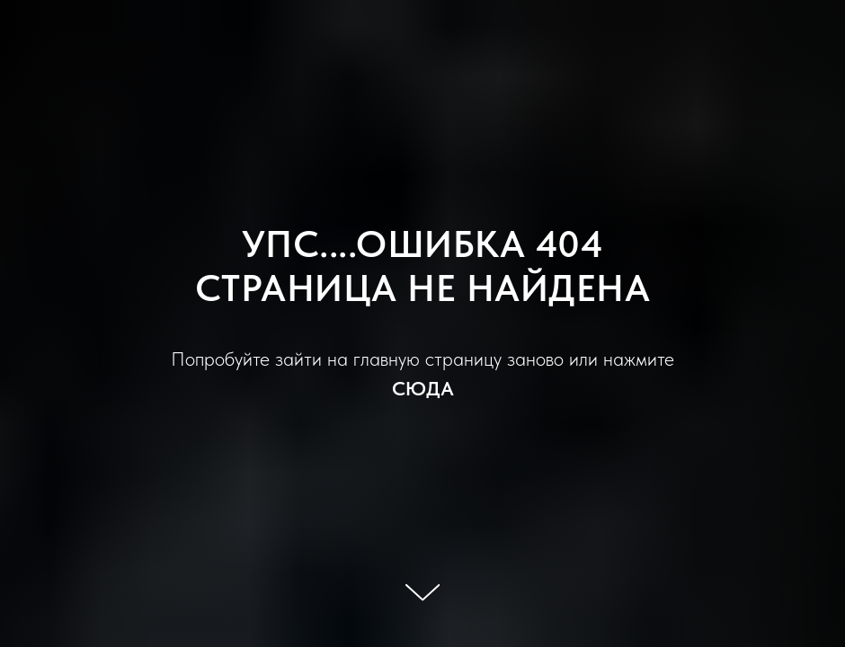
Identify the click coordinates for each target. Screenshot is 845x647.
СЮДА (423, 388)
